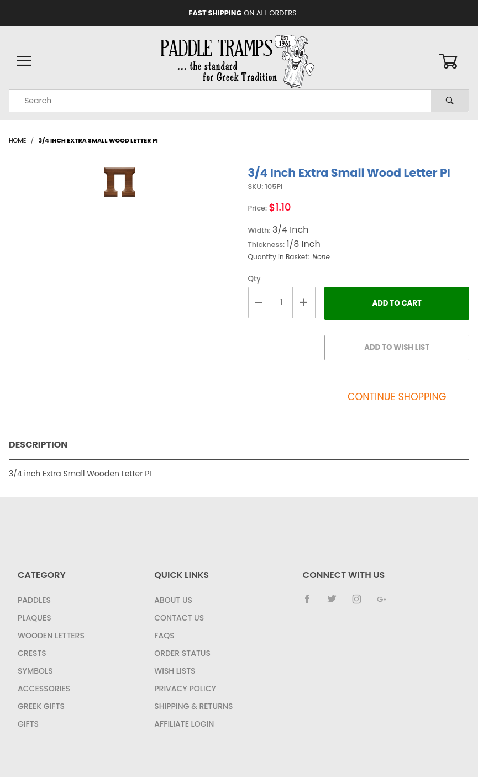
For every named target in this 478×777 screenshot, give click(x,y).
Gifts (28, 723)
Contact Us (179, 617)
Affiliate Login (184, 723)
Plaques (34, 617)
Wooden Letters (51, 635)
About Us (173, 600)
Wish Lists (174, 670)
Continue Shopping (397, 396)
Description (38, 444)
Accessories (44, 688)
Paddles (34, 600)
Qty (254, 279)
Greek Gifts (41, 706)
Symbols (35, 670)
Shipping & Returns (193, 706)
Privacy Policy (185, 688)
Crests (32, 653)
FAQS (164, 635)
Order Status (182, 653)
